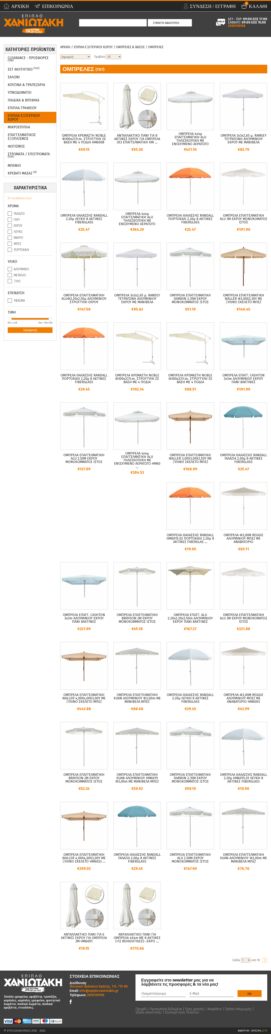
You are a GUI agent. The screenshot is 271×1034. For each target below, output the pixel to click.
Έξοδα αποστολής (148, 1012)
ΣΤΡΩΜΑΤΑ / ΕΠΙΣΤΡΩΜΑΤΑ (29, 155)
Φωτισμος (16, 146)
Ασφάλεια (215, 1009)
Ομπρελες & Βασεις (130, 47)
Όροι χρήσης (194, 1009)
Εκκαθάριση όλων (21, 198)
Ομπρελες (156, 47)
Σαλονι (14, 77)
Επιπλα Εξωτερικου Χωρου (24, 117)
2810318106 (236, 25)
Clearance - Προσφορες (28, 59)
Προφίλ (141, 1009)
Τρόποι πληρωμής (238, 1009)
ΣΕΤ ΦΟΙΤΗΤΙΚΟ (23, 69)
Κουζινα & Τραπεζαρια (26, 84)
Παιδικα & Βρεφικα (23, 100)
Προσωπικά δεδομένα (166, 1009)
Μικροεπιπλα (19, 127)
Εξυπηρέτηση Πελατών (182, 1012)
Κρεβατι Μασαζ (22, 172)
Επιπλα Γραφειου (22, 108)
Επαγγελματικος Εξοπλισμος (22, 136)
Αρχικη (65, 47)
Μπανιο (14, 165)
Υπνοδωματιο (19, 92)
